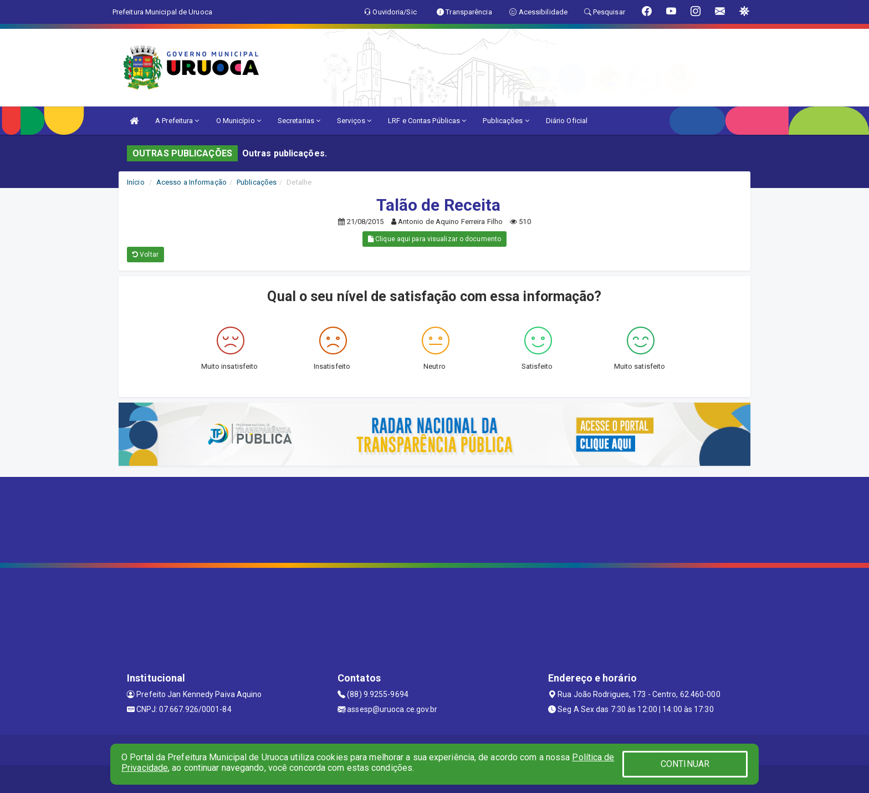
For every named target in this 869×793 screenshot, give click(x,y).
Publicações (506, 120)
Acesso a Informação (191, 182)
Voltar (145, 254)
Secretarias (299, 120)
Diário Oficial (566, 120)
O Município (238, 120)
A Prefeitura (177, 120)
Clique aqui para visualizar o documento (434, 239)
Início (136, 182)
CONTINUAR (685, 764)
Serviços (354, 120)
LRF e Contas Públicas (427, 120)
